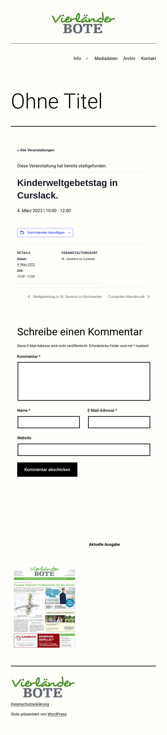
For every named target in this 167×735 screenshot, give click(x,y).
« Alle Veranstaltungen (35, 150)
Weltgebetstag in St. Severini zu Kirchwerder (67, 297)
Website (24, 438)
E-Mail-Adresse (102, 410)
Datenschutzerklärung (30, 704)
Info (77, 58)
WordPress (57, 714)
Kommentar (28, 356)
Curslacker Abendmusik (127, 297)
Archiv (129, 58)
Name (23, 410)
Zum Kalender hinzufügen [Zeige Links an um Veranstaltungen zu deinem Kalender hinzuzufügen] (46, 232)
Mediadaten (106, 58)
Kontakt (148, 58)
